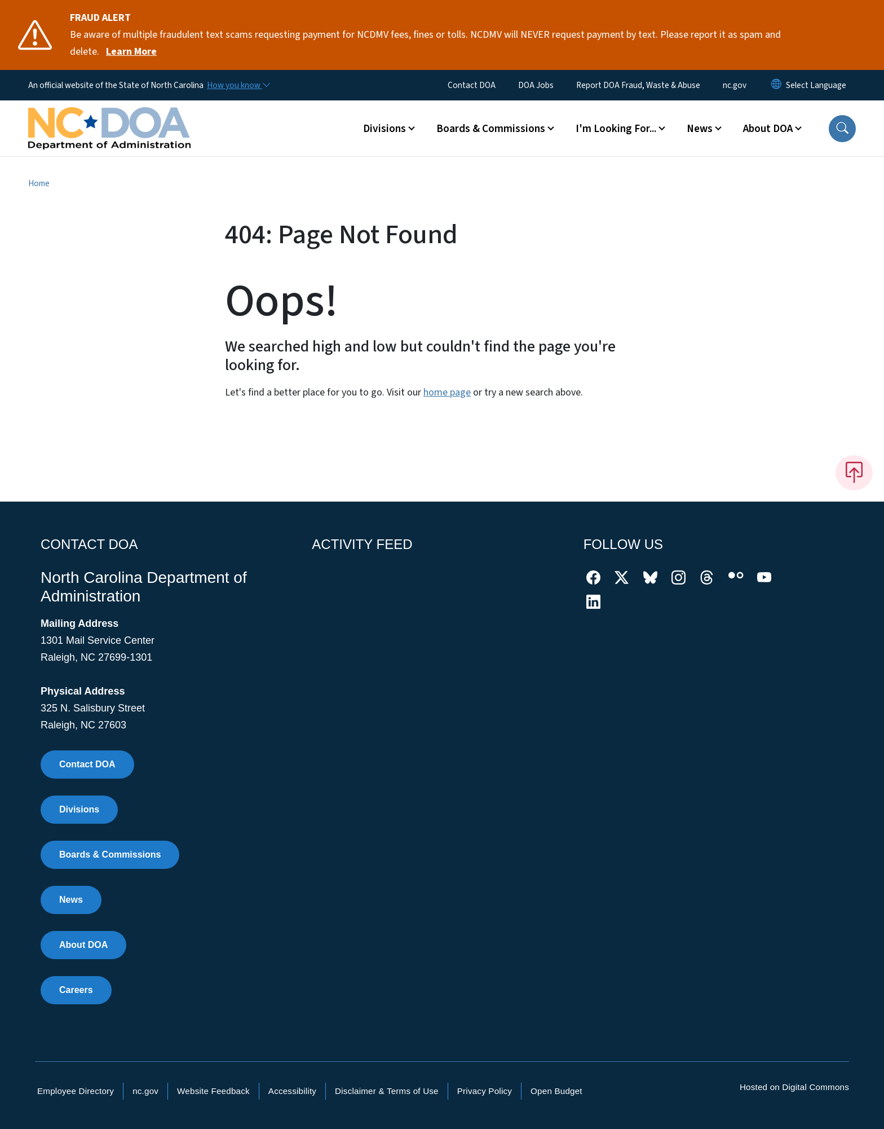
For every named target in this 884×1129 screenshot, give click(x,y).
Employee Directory (75, 1091)
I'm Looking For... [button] (616, 129)
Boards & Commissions (110, 854)
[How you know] (238, 85)
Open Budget (556, 1091)
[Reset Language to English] (776, 85)
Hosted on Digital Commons (794, 1087)
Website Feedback (213, 1091)
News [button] (700, 129)
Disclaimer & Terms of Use (387, 1091)
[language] (816, 85)
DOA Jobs (536, 85)
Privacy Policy (484, 1091)
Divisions (79, 809)
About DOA (83, 945)
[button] (842, 128)
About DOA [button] (768, 129)
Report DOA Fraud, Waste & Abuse (638, 85)
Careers (76, 990)
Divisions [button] (384, 129)
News (71, 899)
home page (447, 392)
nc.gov (734, 85)
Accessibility (292, 1091)
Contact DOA (472, 85)
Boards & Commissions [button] (490, 129)
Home (39, 183)
